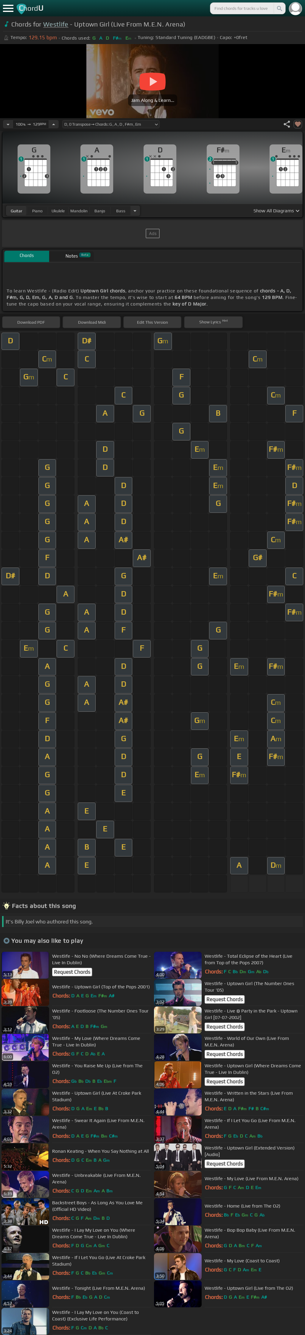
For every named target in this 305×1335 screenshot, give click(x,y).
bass (120, 210)
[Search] (279, 8)
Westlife (56, 24)
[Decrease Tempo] (8, 124)
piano (37, 210)
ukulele (58, 210)
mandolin (79, 210)
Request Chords (72, 972)
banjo (99, 210)
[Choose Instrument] (134, 210)
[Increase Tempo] (54, 124)
